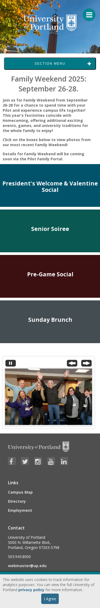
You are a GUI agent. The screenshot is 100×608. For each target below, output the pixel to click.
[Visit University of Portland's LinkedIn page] (64, 461)
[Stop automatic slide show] (10, 364)
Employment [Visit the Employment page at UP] (20, 510)
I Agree (50, 598)
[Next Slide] (86, 364)
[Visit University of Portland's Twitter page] (25, 461)
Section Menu (50, 63)
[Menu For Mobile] (86, 12)
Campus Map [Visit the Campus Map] (20, 492)
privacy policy (31, 589)
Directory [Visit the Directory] (17, 501)
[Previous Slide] (72, 364)
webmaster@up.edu (27, 565)
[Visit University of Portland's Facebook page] (12, 461)
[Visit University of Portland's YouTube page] (51, 461)
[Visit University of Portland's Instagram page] (38, 461)
